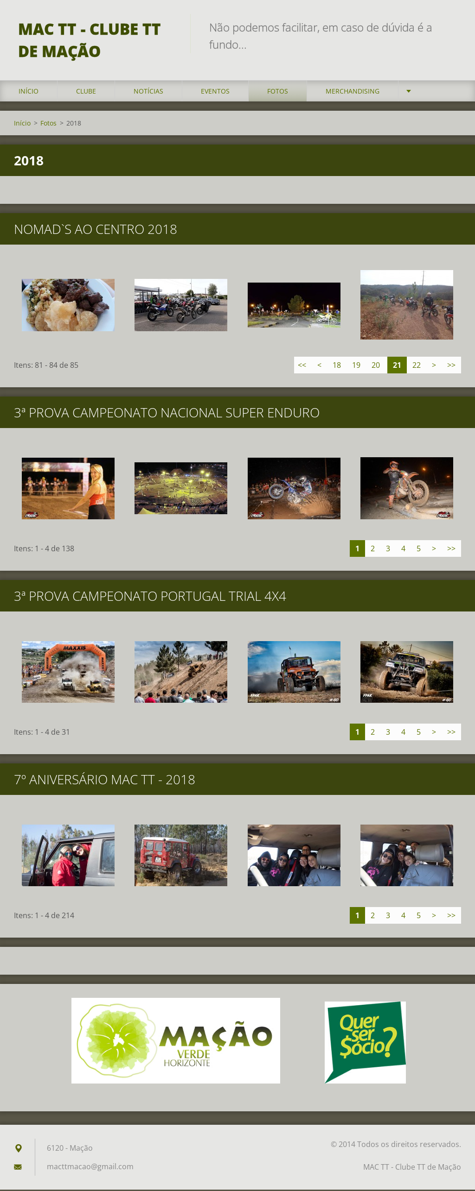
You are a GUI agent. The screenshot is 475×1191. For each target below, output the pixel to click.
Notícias (148, 92)
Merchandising (352, 92)
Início (29, 92)
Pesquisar (450, 27)
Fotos (277, 92)
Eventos (215, 92)
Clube (86, 92)
